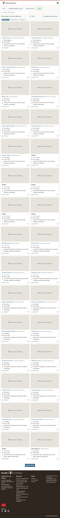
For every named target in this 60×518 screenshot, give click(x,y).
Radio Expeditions (5, 484)
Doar (3, 505)
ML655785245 (5, 136)
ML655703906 (34, 282)
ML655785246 (34, 106)
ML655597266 (34, 429)
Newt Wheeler (36, 157)
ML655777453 (34, 194)
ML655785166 (5, 165)
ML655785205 (34, 136)
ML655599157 (5, 341)
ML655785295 (34, 77)
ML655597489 (34, 370)
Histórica (33, 478)
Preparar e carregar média (22, 478)
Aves (4, 8)
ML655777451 (5, 224)
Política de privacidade (51, 480)
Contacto (33, 481)
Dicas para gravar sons (21, 480)
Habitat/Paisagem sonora (16, 8)
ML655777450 (34, 224)
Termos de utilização (51, 482)
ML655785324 (5, 77)
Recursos (19, 476)
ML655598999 (34, 341)
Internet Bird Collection (6, 486)
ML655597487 (5, 429)
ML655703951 (34, 253)
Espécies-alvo (19, 485)
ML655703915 (5, 282)
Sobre (33, 476)
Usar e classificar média (21, 481)
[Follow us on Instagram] (8, 511)
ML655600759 (5, 312)
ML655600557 (34, 312)
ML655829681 (5, 48)
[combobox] (16, 12)
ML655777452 (5, 194)
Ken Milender (7, 450)
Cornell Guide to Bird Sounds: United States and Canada (7, 482)
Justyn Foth (6, 245)
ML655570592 (34, 458)
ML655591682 (5, 458)
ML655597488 (5, 400)
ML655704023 (5, 253)
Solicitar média (19, 483)
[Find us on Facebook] (2, 511)
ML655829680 (34, 48)
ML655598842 (5, 370)
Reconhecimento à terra (51, 475)
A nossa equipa (34, 480)
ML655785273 (5, 106)
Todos (39, 8)
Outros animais (30, 8)
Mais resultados (30, 465)
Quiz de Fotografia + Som (22, 486)
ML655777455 (34, 165)
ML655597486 (34, 400)
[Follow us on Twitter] (5, 511)
